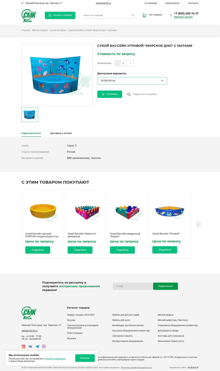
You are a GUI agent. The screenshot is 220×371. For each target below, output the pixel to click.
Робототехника (75, 333)
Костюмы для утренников (171, 336)
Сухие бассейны (58, 30)
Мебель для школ (121, 320)
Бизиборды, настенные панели (128, 325)
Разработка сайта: (183, 367)
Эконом (71, 320)
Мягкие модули (40, 30)
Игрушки (71, 338)
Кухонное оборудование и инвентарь (131, 330)
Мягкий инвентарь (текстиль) (173, 320)
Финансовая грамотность (171, 341)
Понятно (85, 358)
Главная (26, 30)
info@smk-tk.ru (103, 3)
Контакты (193, 3)
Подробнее (38, 250)
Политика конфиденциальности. (136, 367)
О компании (151, 3)
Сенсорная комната (122, 336)
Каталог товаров (60, 15)
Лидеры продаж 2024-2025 (80, 315)
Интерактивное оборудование (127, 341)
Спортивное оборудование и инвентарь (178, 325)
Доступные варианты (111, 73)
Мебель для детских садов (125, 315)
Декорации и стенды (168, 330)
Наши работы (173, 3)
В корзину (109, 94)
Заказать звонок (183, 17)
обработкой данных (55, 358)
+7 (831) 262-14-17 (186, 13)
